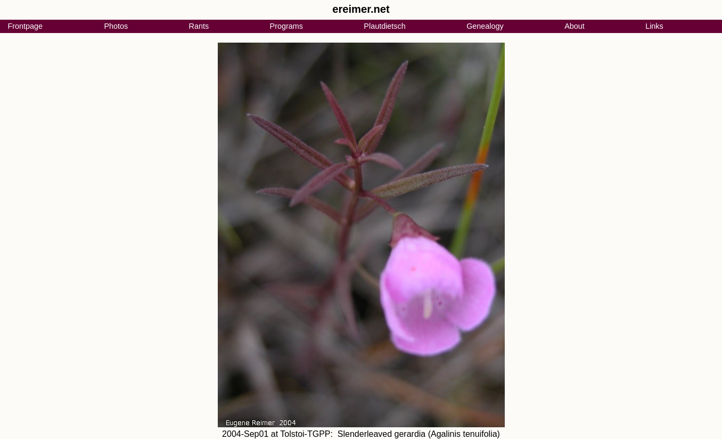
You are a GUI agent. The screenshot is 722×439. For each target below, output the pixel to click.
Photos (116, 26)
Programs (286, 26)
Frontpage (25, 26)
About (574, 26)
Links (654, 26)
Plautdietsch (384, 26)
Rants (199, 26)
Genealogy (485, 26)
